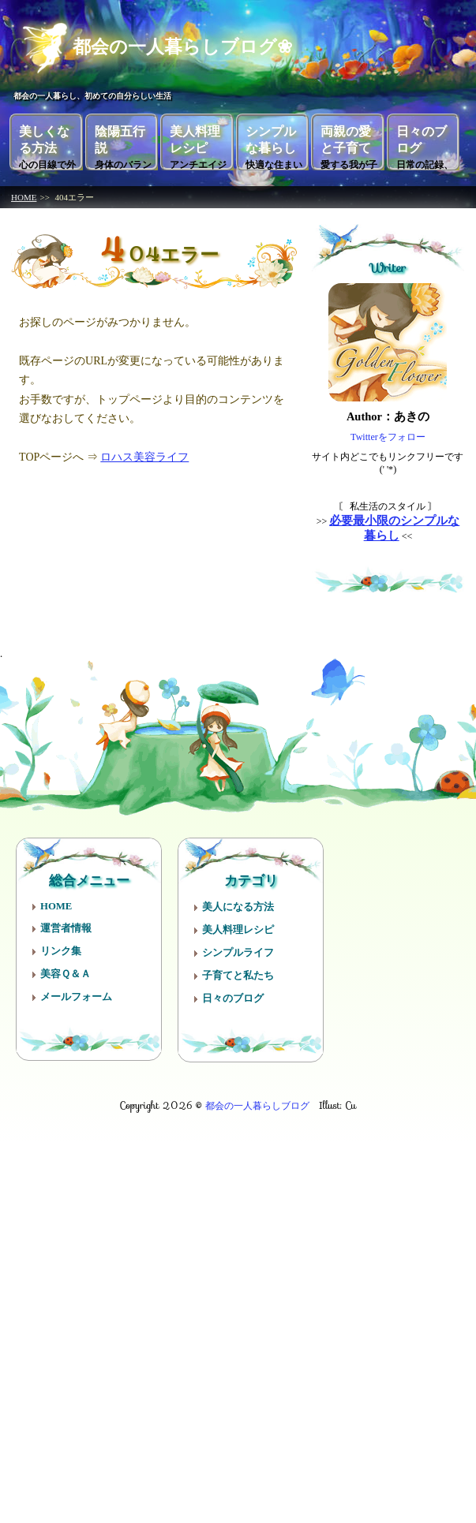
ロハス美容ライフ (144, 451)
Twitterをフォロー (387, 431)
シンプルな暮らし (273, 142)
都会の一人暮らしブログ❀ (165, 43)
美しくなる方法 (47, 142)
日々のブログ (424, 142)
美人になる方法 (238, 900)
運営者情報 (66, 922)
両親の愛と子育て (348, 142)
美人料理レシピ (198, 142)
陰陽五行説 (123, 142)
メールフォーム (76, 990)
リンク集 (60, 944)
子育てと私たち (238, 969)
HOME (23, 191)
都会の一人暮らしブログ (257, 1099)
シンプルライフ (238, 946)
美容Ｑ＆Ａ (65, 967)
